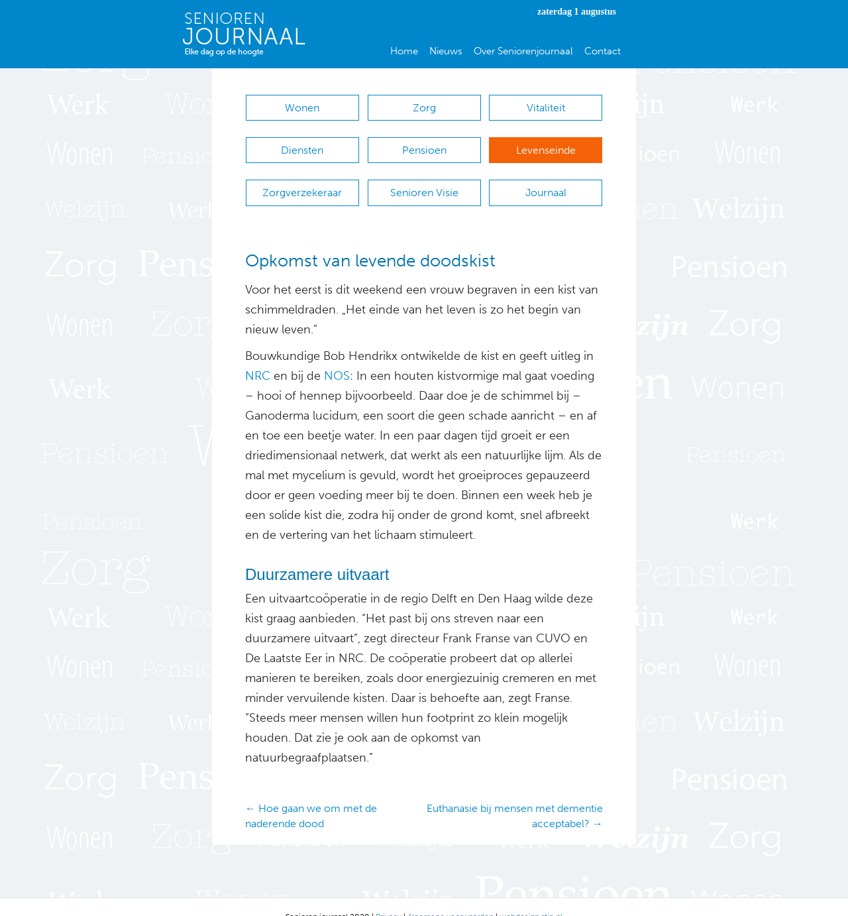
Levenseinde (546, 143)
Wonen (302, 107)
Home (404, 51)
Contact (602, 51)
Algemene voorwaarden (450, 896)
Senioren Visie (424, 179)
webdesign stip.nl (531, 896)
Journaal (545, 179)
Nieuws (445, 51)
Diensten (302, 143)
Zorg (424, 107)
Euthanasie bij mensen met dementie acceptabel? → (515, 796)
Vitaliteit (546, 107)
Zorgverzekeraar (302, 179)
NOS (337, 356)
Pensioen (424, 143)
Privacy (388, 896)
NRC (257, 356)
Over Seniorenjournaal (523, 51)
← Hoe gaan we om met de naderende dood (311, 796)
